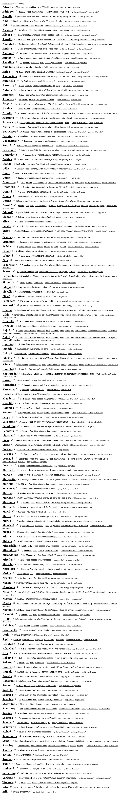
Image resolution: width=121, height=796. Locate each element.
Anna (22, 58)
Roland (24, 614)
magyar (86, 358)
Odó (58, 619)
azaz (45, 150)
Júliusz (21, 205)
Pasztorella (9, 630)
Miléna (23, 541)
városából (55, 12)
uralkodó (79, 226)
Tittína (6, 755)
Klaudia (26, 399)
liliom (67, 123)
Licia (40, 445)
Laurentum (88, 459)
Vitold (33, 330)
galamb (37, 408)
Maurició (20, 532)
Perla (5, 635)
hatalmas (69, 226)
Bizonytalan (20, 315)
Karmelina (9, 385)
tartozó (68, 521)
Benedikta (23, 136)
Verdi (48, 315)
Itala (5, 353)
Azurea (22, 127)
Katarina (25, 389)
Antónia (27, 81)
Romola (7, 672)
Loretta (7, 465)
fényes (65, 658)
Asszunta (8, 118)
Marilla (7, 493)
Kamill (23, 369)
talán (70, 206)
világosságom (76, 610)
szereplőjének (78, 315)
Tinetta (7, 750)
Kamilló (7, 369)
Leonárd (26, 426)
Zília (5, 792)
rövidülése (42, 7)
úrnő (37, 196)
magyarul (55, 454)
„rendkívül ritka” (106, 44)
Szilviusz (22, 731)
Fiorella (7, 292)
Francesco (30, 272)
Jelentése (50, 764)
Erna (22, 237)
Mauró (6, 532)
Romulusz (36, 672)
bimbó (61, 310)
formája (39, 132)
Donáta (26, 187)
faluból (93, 374)
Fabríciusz (25, 256)
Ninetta (7, 599)
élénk (56, 127)
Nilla (5, 592)
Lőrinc (63, 454)
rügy (55, 310)
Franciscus (53, 272)
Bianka (6, 164)
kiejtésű (93, 358)
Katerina (8, 389)
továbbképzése (49, 159)
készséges (62, 787)
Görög (20, 49)
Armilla (7, 113)
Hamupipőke (42, 741)
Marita (6, 516)
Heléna (21, 217)
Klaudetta (8, 398)
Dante (6, 173)
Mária (23, 484)
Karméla (27, 385)
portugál (56, 526)
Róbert (22, 658)
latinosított (43, 272)
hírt (67, 76)
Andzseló (8, 53)
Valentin (24, 773)
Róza (22, 676)
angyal (65, 53)
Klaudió (7, 403)
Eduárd (25, 212)
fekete (35, 564)
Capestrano (84, 374)
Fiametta (8, 282)
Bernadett (29, 155)
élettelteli (59, 35)
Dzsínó (6, 201)
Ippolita (7, 344)
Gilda (5, 315)
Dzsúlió (7, 205)
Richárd (24, 648)
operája (67, 315)
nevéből (89, 315)
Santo (38, 709)
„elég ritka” (79, 160)
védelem (74, 212)
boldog (51, 35)
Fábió (6, 251)
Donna (6, 196)
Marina (7, 498)
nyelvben (70, 498)
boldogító (48, 132)
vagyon (59, 212)
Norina (7, 610)
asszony (44, 196)
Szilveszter (29, 727)
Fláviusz (21, 296)
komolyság (61, 242)
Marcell (26, 470)
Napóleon (8, 569)
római (52, 667)
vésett (81, 365)
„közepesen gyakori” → (67, 160)
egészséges (59, 773)
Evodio (40, 247)
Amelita (7, 44)
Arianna (7, 99)
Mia (20, 536)
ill (47, 331)
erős (62, 426)
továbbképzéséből (46, 537)
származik (46, 16)
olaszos (30, 541)
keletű (25, 365)
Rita (5, 653)
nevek (32, 592)
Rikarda (7, 648)
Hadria (48, 12)
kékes (55, 440)
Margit (26, 479)
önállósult (52, 58)
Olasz (18, 7)
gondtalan (82, 44)
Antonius (28, 86)
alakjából (48, 399)
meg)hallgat (53, 695)
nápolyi (42, 569)
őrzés (66, 212)
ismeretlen (60, 95)
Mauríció (8, 525)
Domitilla (8, 182)
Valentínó (8, 773)
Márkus (22, 521)
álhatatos (34, 173)
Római (59, 667)
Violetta (7, 782)
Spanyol (24, 123)
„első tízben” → (82, 272)
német (35, 58)
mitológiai (27, 583)
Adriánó (7, 12)
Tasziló (7, 745)
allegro (37, 35)
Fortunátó (8, 301)
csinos (34, 380)
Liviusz (18, 440)
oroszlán (54, 426)
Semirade (36, 718)
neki (74, 521)
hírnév (57, 658)
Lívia (22, 435)
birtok (51, 212)
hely (60, 226)
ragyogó (100, 206)
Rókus (21, 662)
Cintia (62, 741)
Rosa (23, 681)
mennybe (61, 118)
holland (44, 58)
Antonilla (54, 592)
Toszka (7, 759)
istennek (84, 206)
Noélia (6, 603)
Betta (22, 159)
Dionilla (63, 592)
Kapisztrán (9, 374)
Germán (18, 26)
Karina (6, 380)
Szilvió (6, 731)
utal (70, 445)
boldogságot (59, 132)
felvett (69, 118)
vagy (47, 226)
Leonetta (8, 431)
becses (41, 380)
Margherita (37, 653)
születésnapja (75, 603)
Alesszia (7, 30)
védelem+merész (95, 276)
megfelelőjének (36, 394)
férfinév (48, 44)
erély (70, 242)
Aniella (7, 67)
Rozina (6, 685)
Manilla (71, 592)
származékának (58, 187)
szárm (42, 104)
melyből (35, 104)
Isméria (7, 349)
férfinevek (53, 201)
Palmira (7, 625)
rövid (85, 231)
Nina (22, 599)
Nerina (23, 578)
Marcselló (8, 470)
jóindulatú (72, 787)
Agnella (7, 16)
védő (55, 30)
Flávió (6, 296)
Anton (21, 95)
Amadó (7, 39)
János (42, 374)
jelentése (52, 206)
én (69, 610)
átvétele (47, 30)
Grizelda (7, 326)
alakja (90, 231)
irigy (61, 440)
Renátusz (23, 644)
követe (57, 53)
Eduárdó (7, 212)
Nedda (6, 573)
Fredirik (24, 306)
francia (34, 169)
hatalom (66, 306)
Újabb (20, 365)
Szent (36, 374)
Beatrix (25, 132)
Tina (22, 750)
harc (54, 326)
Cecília (20, 168)
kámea (57, 365)
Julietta (7, 358)
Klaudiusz (24, 403)
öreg (41, 26)
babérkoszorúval (9, 462)
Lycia (56, 445)
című (62, 315)
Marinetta (8, 507)
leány (42, 564)
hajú (45, 723)
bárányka (57, 16)
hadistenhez (58, 521)
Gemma (7, 310)
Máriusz (21, 512)
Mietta (6, 536)
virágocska (37, 292)
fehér (61, 21)
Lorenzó (7, 459)
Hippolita (25, 344)
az (32, 35)
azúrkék (48, 127)
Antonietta (9, 90)
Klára (19, 394)
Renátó (7, 644)
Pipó (5, 639)
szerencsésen (54, 150)
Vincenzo (69, 231)
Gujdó (6, 330)
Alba (5, 21)
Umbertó (8, 768)
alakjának (39, 640)
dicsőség (49, 658)
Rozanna (8, 681)
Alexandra (26, 699)
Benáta (7, 136)
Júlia (22, 358)
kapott (72, 76)
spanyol (29, 21)
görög (23, 44)
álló (77, 479)
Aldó (5, 25)
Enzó (5, 231)
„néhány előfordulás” (73, 7)
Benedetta (9, 141)
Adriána (32, 7)
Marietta (8, 488)
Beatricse (8, 131)
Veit (72, 331)
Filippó (7, 287)
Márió (6, 512)
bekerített (53, 226)
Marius (27, 498)
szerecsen (83, 526)
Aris (25, 104)
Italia (30, 354)
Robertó (7, 658)
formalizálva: (7, 4)
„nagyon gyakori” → (67, 677)
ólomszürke (46, 440)
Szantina (8, 704)
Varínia (7, 778)
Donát (22, 192)
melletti (79, 459)
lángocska (38, 283)
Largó (6, 417)
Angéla (26, 62)
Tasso (57, 746)
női (59, 44)
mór (76, 526)
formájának (39, 30)
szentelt (92, 206)
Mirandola (9, 550)
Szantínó (8, 708)
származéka (59, 90)
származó (79, 667)
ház (41, 226)
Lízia (5, 445)
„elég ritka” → (67, 86)
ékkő (86, 365)
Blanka (22, 164)
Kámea (6, 364)
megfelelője (45, 369)
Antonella (8, 81)
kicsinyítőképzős (46, 90)
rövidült (61, 201)
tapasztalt (49, 26)
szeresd (60, 39)
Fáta (5, 260)
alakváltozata (37, 12)
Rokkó (6, 662)
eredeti (69, 619)
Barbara (35, 778)
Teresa (46, 475)
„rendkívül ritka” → (94, 44)
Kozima (7, 412)
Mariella (7, 484)
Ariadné (24, 99)
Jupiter (77, 206)
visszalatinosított (74, 358)
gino (36, 201)
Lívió (5, 440)
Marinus (38, 498)
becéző (40, 399)
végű (24, 592)
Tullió (6, 764)
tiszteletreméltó (72, 709)
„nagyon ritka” (94, 12)
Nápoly (50, 569)
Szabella (7, 690)
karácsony (87, 603)
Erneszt (23, 242)
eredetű (26, 16)
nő (60, 76)
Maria (36, 475)
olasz (29, 12)
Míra (22, 560)
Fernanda (8, 276)
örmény (71, 113)
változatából (46, 217)
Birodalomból (68, 667)
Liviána (7, 435)
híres (72, 658)
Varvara (52, 778)
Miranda (28, 546)
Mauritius (30, 526)
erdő (115, 331)
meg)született (68, 150)
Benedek (20, 145)
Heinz (19, 231)
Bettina (7, 159)
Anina (6, 72)
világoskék (64, 127)
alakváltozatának (37, 222)
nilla (19, 592)
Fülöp (20, 287)
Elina (5, 221)
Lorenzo (60, 231)
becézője (61, 58)
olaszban (100, 592)
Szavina (7, 713)
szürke (47, 326)
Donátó (7, 192)
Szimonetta (9, 736)
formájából (40, 100)
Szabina (23, 713)
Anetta (6, 58)
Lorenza (7, 454)
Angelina (8, 62)
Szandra (7, 699)
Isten (52, 53)
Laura (24, 422)
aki (64, 76)
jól (37, 150)
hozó (67, 132)
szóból (43, 35)
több (49, 104)
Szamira (7, 695)
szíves (53, 787)
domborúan (73, 365)
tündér (35, 260)
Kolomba (8, 408)
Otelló (6, 619)
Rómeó (7, 667)
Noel (19, 603)
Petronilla (44, 592)
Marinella (8, 502)
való (62, 12)
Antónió (7, 95)
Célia (5, 168)
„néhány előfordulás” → (57, 7)
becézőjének (65, 183)
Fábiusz (20, 251)
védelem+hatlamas (71, 265)
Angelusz (24, 53)
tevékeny (17, 333)
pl (38, 592)
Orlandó (7, 614)
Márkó (6, 521)
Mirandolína (10, 555)
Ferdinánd (26, 276)
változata (54, 141)
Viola (23, 782)
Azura (6, 127)
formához (66, 479)
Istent (69, 39)
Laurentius (23, 459)
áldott (58, 146)
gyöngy (32, 635)
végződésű (43, 201)
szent (39, 704)
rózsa (56, 676)
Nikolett (26, 587)
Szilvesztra (9, 727)
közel (73, 479)
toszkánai (39, 759)
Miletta (7, 541)
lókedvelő (47, 287)
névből (38, 16)
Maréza (7, 475)
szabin (40, 690)
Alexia (24, 30)
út (65, 247)
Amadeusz (22, 39)
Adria (6, 7)
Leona (24, 431)
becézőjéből (49, 640)
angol (40, 169)
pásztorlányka (43, 630)
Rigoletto (55, 315)
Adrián (22, 12)
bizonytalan (62, 206)
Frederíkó (8, 305)
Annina (33, 72)
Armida (7, 108)
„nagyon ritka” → (83, 58)
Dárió (6, 178)
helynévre (63, 445)
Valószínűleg (23, 778)
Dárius (21, 178)
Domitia (51, 183)
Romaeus (28, 667)
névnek (41, 183)
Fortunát (25, 301)
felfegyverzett (38, 109)
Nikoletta (8, 587)
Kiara (6, 394)
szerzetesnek (57, 374)
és (35, 21)
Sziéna (6, 722)
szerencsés (62, 301)
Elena (6, 217)
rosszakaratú (70, 440)
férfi (67, 12)
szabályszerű (50, 413)
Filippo (31, 640)
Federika (8, 265)
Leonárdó (8, 426)
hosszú (47, 417)
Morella (7, 564)
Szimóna (28, 736)
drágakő (81, 310)
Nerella (7, 578)
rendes (60, 413)
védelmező (53, 49)
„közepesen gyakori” (95, 272)
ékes (67, 413)
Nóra (21, 610)
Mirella (7, 560)
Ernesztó (8, 242)
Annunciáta (9, 76)
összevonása (59, 475)
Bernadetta (9, 155)
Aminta (7, 48)
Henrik (20, 226)
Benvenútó (9, 150)
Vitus (57, 330)
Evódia (6, 246)
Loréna (7, 449)
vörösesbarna (37, 723)
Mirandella (9, 546)
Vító (5, 787)
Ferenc (6, 271)
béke (59, 265)
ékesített (21, 462)
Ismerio (29, 349)
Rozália (7, 676)
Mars (54, 470)
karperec (80, 113)
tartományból (39, 354)
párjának (64, 44)
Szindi (6, 741)
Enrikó (6, 226)
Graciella (8, 321)
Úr (68, 603)
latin (35, 44)
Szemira (7, 718)
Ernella (7, 237)
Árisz (5, 104)
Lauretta (8, 422)
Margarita (9, 479)
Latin (20, 16)
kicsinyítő (33, 537)
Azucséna (8, 122)
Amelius (41, 44)
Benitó (6, 145)
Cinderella (29, 741)
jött (40, 150)
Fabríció (7, 256)
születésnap (57, 603)
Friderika (26, 265)
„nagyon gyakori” (80, 164)
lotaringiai (39, 449)
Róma (72, 459)
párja (58, 86)
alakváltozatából (51, 169)
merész (69, 426)
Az (27, 7)
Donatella (8, 187)
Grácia (25, 321)
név (22, 7)
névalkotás (34, 365)
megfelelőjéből (46, 403)
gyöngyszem (71, 310)
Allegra (7, 35)
